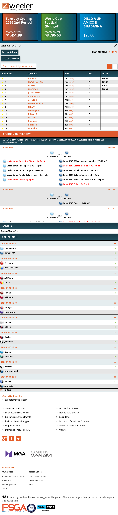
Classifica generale (10, 59)
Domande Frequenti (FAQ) (18, 429)
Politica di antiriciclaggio (17, 421)
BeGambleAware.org (30, 500)
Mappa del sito (12, 425)
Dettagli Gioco (10, 52)
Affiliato (63, 429)
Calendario (64, 416)
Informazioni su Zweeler (17, 412)
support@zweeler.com (16, 399)
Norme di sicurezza (68, 408)
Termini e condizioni (15, 408)
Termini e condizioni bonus (72, 425)
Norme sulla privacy (69, 412)
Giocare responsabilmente (18, 416)
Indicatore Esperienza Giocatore (75, 421)
